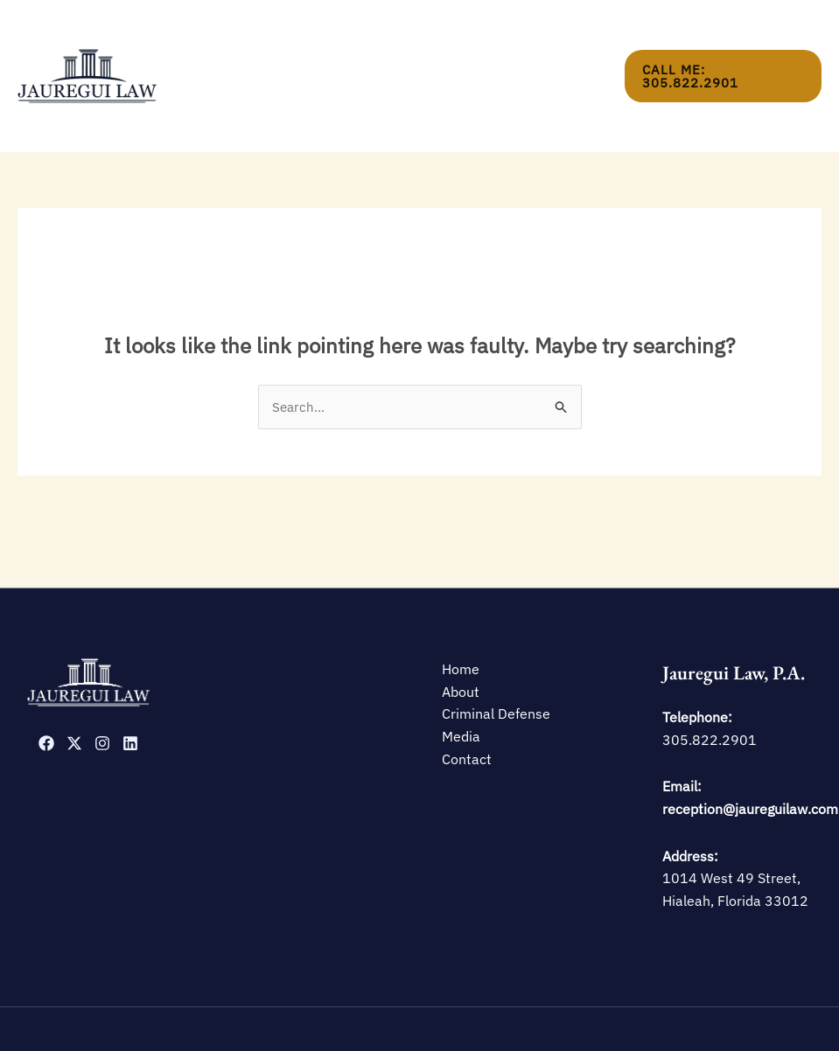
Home (259, 45)
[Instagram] (102, 682)
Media (500, 45)
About (318, 45)
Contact (567, 45)
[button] (722, 45)
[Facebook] (46, 682)
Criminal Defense (410, 45)
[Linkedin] (130, 682)
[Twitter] (74, 682)
